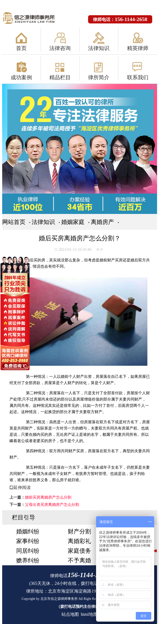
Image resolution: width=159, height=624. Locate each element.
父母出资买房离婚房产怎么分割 (52, 504)
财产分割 (79, 531)
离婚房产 (102, 222)
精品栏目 (60, 77)
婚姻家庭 (72, 222)
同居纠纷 (27, 551)
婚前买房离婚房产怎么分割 (48, 497)
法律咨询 (60, 48)
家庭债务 (79, 551)
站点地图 (70, 614)
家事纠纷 (27, 541)
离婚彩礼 (79, 541)
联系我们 (137, 77)
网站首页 (13, 222)
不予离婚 (79, 560)
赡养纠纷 (27, 560)
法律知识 (98, 48)
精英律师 (137, 48)
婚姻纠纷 (27, 531)
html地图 (89, 614)
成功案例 (21, 77)
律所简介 (98, 77)
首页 (21, 48)
